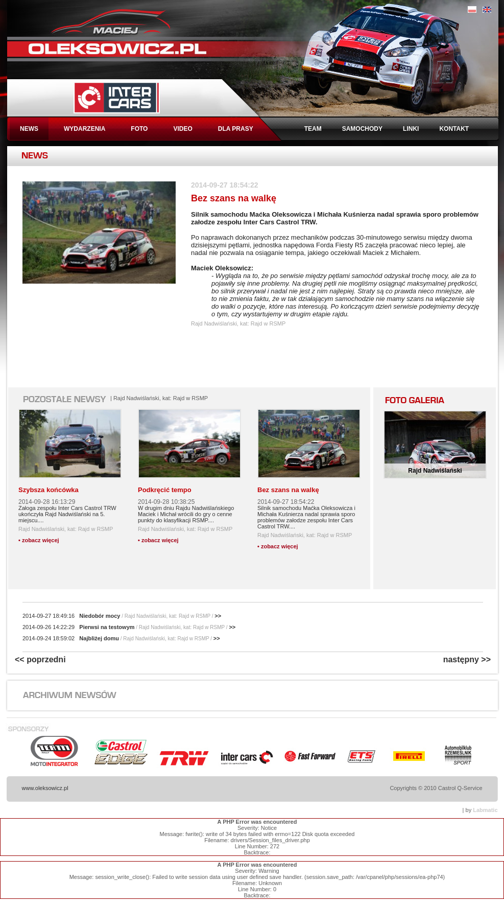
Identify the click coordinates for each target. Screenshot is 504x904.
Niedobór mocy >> (121, 616)
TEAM (313, 128)
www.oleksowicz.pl (45, 788)
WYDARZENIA (84, 128)
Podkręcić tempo (164, 490)
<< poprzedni (40, 659)
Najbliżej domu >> (121, 638)
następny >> (467, 659)
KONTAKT (454, 128)
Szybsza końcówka (48, 490)
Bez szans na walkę (288, 490)
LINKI (411, 128)
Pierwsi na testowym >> (128, 627)
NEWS (29, 128)
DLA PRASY (235, 128)
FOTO (139, 128)
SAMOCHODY (362, 128)
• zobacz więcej (38, 540)
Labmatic (485, 810)
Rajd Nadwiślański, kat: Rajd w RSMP (65, 529)
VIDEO (182, 128)
